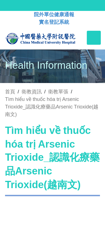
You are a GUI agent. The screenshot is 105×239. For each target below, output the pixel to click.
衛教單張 (58, 91)
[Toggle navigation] (94, 38)
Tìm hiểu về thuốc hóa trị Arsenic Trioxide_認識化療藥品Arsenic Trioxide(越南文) (51, 106)
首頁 (10, 91)
